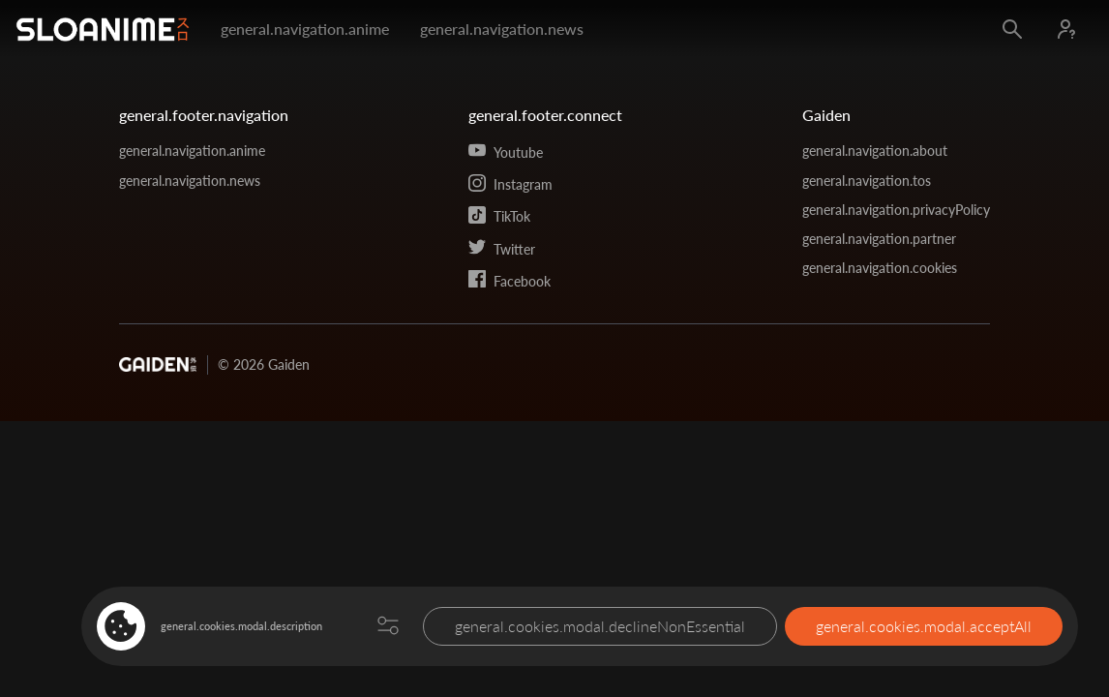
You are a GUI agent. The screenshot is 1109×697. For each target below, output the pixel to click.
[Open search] (1012, 29)
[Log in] (1066, 29)
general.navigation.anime (305, 28)
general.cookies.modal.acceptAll (924, 626)
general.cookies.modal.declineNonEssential (600, 626)
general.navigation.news (502, 28)
